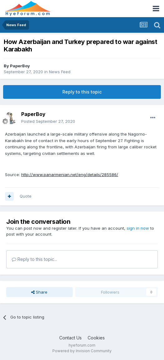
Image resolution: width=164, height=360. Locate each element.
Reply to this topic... (34, 259)
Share (39, 292)
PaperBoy (20, 65)
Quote (25, 196)
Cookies (96, 337)
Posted (48, 121)
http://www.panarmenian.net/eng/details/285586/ (69, 174)
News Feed (59, 71)
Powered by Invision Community (82, 350)
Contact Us (70, 337)
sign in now (138, 228)
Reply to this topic (82, 91)
